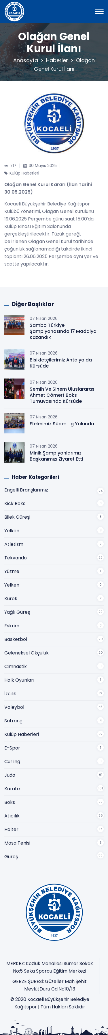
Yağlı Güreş (17, 612)
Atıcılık (12, 816)
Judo (9, 775)
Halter (11, 829)
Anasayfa (25, 60)
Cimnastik (15, 666)
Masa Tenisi (17, 843)
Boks (9, 802)
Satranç (13, 720)
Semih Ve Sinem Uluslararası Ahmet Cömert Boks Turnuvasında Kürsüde (63, 395)
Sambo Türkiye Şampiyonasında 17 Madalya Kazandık (63, 331)
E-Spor (12, 748)
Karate (12, 788)
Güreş (11, 856)
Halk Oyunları (19, 680)
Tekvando (15, 557)
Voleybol (14, 707)
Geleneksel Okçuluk (26, 653)
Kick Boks (14, 503)
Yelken (11, 530)
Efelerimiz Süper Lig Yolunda (62, 424)
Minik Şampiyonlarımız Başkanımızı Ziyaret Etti (56, 456)
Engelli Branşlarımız (26, 490)
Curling (12, 761)
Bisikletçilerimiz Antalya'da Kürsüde (61, 363)
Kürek (10, 598)
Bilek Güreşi (17, 517)
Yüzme (11, 571)
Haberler (57, 60)
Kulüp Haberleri (21, 734)
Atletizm (13, 544)
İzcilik (10, 693)
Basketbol (15, 639)
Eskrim (11, 625)
